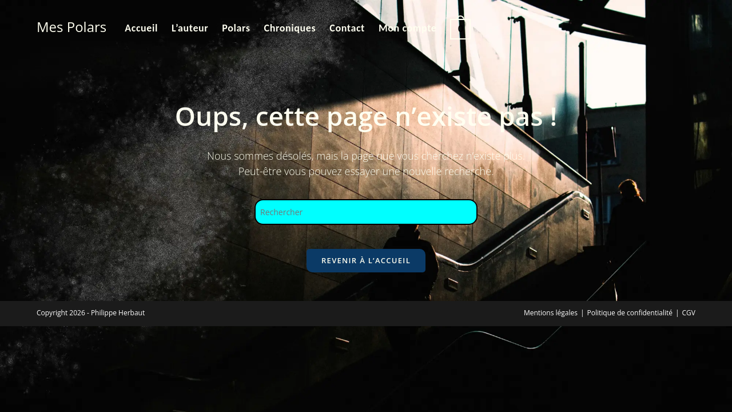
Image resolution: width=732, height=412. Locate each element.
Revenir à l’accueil (366, 271)
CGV (688, 323)
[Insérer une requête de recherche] (366, 212)
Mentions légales (551, 323)
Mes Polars (71, 26)
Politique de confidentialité (630, 323)
